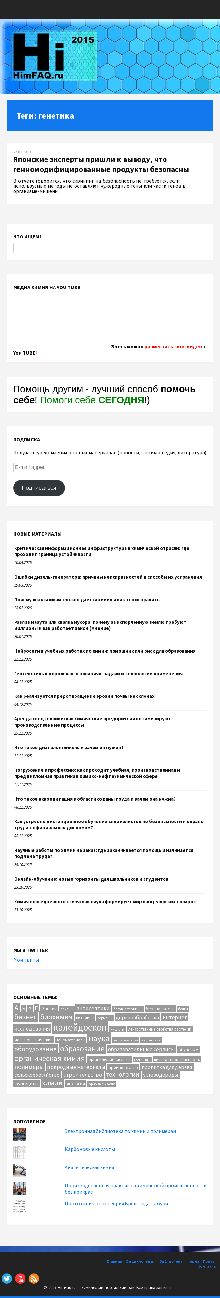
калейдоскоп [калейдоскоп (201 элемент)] (80, 1027)
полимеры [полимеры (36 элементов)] (29, 1067)
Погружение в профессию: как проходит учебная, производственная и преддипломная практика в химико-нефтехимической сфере (97, 773)
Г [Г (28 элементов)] (36, 1008)
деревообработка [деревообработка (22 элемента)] (137, 1017)
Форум (192, 1261)
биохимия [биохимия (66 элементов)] (56, 1016)
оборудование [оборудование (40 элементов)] (35, 1049)
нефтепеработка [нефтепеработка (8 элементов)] (125, 1040)
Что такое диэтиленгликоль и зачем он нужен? (69, 747)
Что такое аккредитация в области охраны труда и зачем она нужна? (95, 799)
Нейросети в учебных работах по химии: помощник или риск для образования (104, 651)
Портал (210, 1261)
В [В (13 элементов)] (30, 1008)
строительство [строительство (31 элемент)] (82, 1074)
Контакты (207, 1266)
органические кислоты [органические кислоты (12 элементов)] (109, 1059)
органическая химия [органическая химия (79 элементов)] (50, 1058)
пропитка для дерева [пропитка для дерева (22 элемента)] (167, 1067)
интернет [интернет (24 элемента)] (175, 1017)
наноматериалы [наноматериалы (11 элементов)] (70, 1039)
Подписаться (39, 488)
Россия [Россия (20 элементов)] (49, 1008)
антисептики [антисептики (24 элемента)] (93, 1008)
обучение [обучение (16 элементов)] (188, 1049)
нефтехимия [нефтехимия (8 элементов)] (151, 1040)
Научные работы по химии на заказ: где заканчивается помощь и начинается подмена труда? (103, 853)
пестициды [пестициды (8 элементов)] (142, 1060)
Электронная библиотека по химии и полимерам (120, 1131)
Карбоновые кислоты (90, 1149)
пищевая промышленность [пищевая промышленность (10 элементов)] (177, 1059)
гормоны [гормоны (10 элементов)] (105, 1017)
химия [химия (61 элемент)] (52, 1082)
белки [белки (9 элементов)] (183, 1009)
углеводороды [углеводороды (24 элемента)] (160, 1074)
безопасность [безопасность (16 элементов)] (160, 1008)
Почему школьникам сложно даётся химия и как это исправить (87, 599)
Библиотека (171, 1261)
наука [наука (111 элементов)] (99, 1038)
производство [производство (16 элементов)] (123, 1067)
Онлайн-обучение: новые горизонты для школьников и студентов (91, 879)
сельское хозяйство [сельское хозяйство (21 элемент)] (37, 1075)
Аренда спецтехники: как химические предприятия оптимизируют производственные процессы (92, 722)
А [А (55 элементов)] (16, 1007)
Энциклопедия (140, 1261)
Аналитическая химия (89, 1167)
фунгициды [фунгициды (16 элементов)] (26, 1084)
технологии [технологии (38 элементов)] (122, 1074)
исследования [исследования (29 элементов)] (32, 1028)
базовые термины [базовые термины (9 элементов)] (127, 1009)
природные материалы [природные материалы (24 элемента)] (76, 1067)
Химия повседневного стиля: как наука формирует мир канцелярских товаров (105, 901)
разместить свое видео (173, 346)
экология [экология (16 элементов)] (75, 1084)
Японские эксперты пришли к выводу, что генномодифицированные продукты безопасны (101, 164)
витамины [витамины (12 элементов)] (85, 1018)
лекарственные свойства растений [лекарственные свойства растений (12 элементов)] (159, 1029)
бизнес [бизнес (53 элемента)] (26, 1016)
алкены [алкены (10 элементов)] (66, 1008)
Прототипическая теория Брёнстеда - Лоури (116, 1203)
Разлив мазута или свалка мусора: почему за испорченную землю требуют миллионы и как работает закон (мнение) (100, 625)
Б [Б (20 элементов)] (23, 1008)
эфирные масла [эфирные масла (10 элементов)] (101, 1084)
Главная (114, 1261)
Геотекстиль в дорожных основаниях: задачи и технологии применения (98, 673)
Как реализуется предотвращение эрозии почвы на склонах (84, 696)
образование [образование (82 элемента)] (82, 1048)
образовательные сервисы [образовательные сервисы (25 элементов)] (141, 1049)
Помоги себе (92, 399)
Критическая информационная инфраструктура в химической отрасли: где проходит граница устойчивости (101, 551)
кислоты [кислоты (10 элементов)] (117, 1029)
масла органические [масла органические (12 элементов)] (33, 1039)
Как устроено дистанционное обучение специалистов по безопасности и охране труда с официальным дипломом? (109, 824)
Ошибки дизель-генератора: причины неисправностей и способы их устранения (108, 577)
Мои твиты (26, 960)
